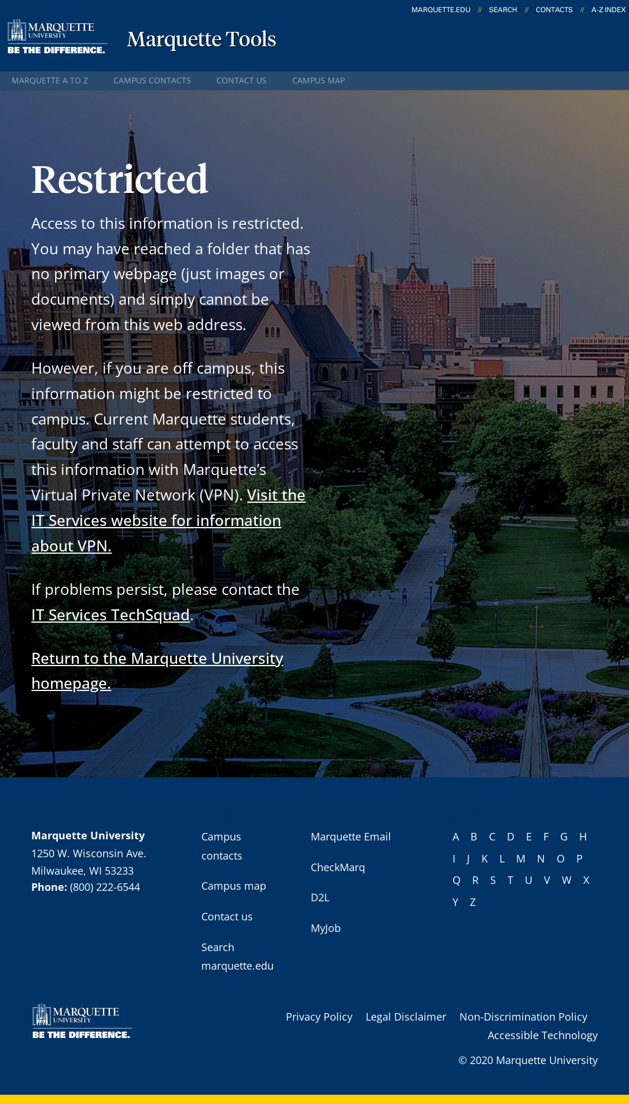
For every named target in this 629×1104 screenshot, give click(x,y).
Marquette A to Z (50, 80)
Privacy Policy (319, 1016)
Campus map (318, 80)
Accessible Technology (543, 1035)
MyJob (326, 928)
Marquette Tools (202, 40)
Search (503, 10)
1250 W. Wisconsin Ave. (88, 853)
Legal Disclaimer (406, 1016)
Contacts (554, 10)
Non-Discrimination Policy (523, 1016)
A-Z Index (608, 10)
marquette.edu (440, 10)
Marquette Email (351, 836)
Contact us (241, 80)
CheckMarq (338, 867)
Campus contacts (152, 80)
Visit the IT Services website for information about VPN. (168, 520)
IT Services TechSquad (110, 614)
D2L (320, 897)
